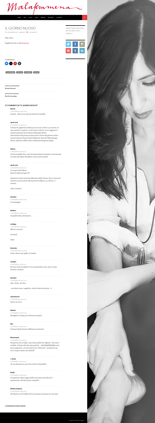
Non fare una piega (33, 94)
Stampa (43, 17)
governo (26, 43)
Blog (30, 17)
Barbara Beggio (80, 420)
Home (19, 17)
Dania (23, 32)
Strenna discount (33, 87)
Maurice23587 (14, 337)
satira (36, 72)
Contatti (59, 17)
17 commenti (32, 32)
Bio (25, 17)
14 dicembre (10, 72)
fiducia (19, 72)
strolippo (13, 224)
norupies (13, 262)
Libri (36, 17)
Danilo (12, 372)
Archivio (50, 17)
